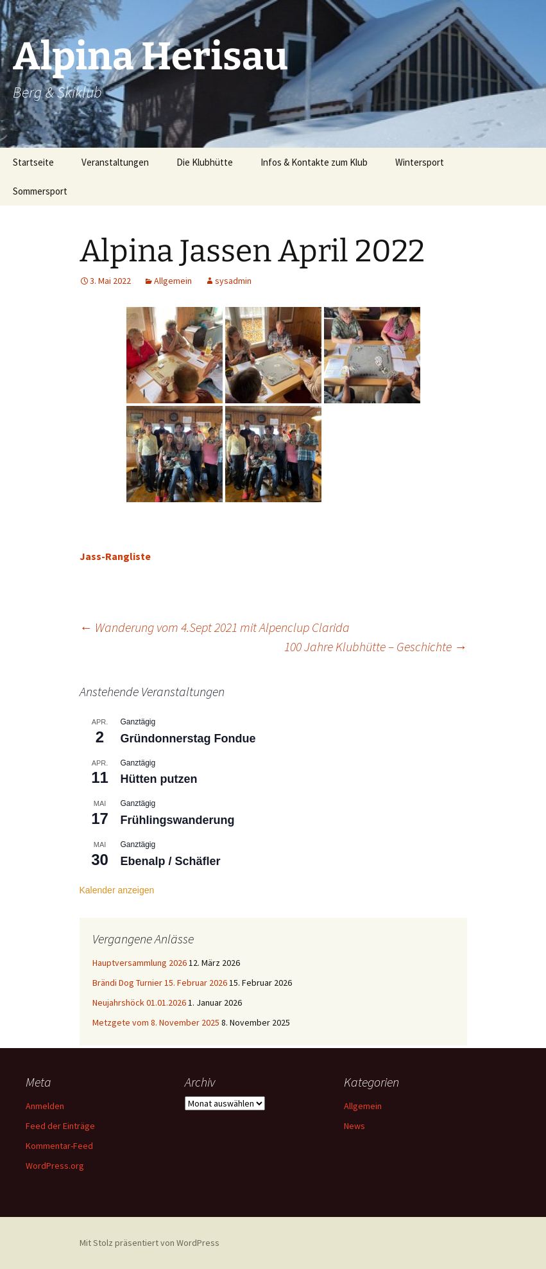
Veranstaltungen (115, 162)
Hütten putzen (159, 779)
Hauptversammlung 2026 (139, 962)
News (354, 1126)
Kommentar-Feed (59, 1145)
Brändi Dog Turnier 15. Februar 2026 (159, 982)
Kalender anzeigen (117, 890)
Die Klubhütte (204, 162)
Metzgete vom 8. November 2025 (155, 1022)
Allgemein (173, 280)
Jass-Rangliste (115, 556)
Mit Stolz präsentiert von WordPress (149, 1242)
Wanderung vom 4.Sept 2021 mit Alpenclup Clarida (215, 627)
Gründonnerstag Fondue (188, 738)
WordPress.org (55, 1165)
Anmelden (45, 1106)
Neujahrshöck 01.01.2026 (139, 1002)
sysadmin (233, 280)
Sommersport (40, 191)
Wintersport (419, 162)
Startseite (33, 162)
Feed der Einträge (60, 1126)
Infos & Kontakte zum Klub (314, 162)
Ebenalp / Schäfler (171, 861)
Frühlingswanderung (178, 820)
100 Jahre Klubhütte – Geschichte (375, 646)
